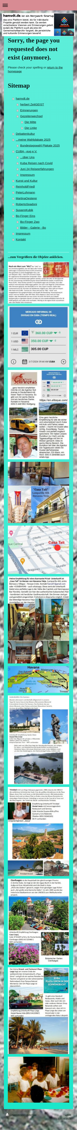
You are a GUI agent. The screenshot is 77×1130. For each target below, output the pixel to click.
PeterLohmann (25, 192)
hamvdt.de (23, 98)
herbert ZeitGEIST (32, 104)
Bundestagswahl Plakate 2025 (40, 145)
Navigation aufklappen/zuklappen (38, 5)
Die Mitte (30, 122)
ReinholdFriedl (25, 186)
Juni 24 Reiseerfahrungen (37, 169)
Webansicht (64, 1118)
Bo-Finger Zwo (29, 221)
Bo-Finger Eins (25, 216)
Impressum (27, 174)
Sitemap (31, 1114)
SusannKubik (24, 210)
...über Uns (27, 157)
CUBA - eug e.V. (26, 151)
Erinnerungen (29, 110)
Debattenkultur (25, 133)
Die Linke (31, 127)
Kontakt (21, 239)
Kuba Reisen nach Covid (36, 163)
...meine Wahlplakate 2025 (33, 139)
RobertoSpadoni (26, 204)
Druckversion (16, 1114)
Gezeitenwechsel (31, 116)
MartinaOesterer (26, 198)
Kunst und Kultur (27, 180)
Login (68, 1114)
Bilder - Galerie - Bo (33, 227)
